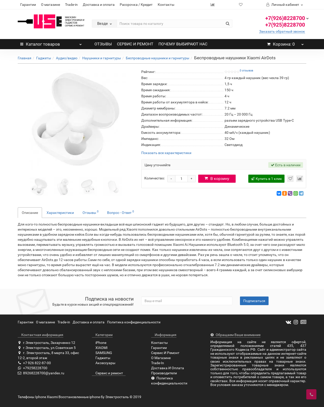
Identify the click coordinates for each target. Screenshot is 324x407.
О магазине (50, 5)
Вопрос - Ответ (120, 212)
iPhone (99, 343)
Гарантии (28, 5)
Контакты (166, 5)
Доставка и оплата (99, 5)
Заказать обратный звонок (282, 31)
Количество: (154, 178)
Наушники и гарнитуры (101, 58)
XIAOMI (100, 348)
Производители (164, 373)
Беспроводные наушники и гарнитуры (157, 58)
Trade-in (71, 5)
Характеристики (60, 213)
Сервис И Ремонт (165, 353)
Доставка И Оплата (167, 368)
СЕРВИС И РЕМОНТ (135, 44)
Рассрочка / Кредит (136, 5)
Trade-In (157, 363)
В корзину (217, 178)
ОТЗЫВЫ (103, 44)
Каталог (51, 43)
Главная (24, 58)
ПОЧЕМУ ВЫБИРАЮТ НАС (182, 44)
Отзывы (90, 212)
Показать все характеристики (166, 153)
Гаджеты (43, 58)
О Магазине (161, 358)
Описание (30, 213)
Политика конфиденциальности (133, 322)
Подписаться (254, 301)
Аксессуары (103, 363)
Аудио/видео (66, 58)
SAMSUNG (102, 353)
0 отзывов (246, 70)
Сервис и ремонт (107, 373)
